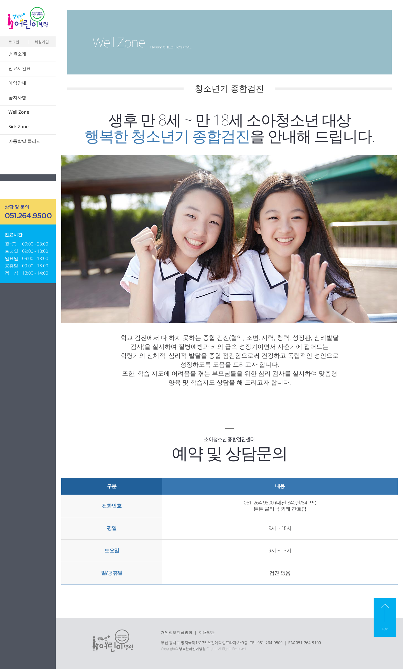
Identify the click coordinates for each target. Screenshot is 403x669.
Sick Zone (18, 126)
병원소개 (17, 54)
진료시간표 (19, 68)
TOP (385, 629)
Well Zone (18, 112)
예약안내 (17, 83)
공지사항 (17, 97)
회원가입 (41, 41)
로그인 (13, 41)
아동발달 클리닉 (24, 141)
